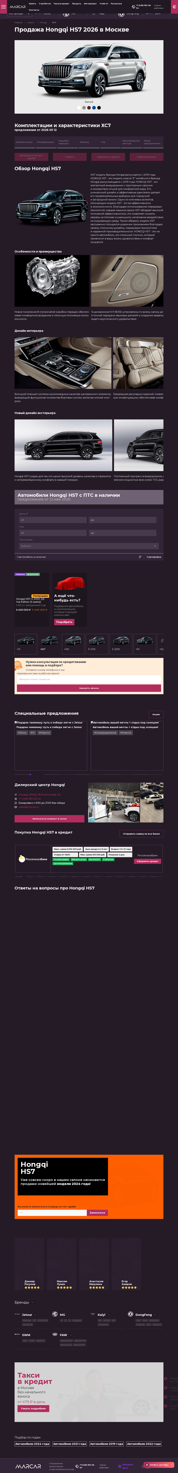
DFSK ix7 (157, 1231)
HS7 (49, 643)
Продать (76, 4)
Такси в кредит (61, 4)
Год (21, 526)
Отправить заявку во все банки (141, 806)
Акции (156, 714)
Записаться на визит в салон (49, 790)
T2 (34, 1227)
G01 (25, 1247)
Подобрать (64, 622)
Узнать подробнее (33, 1315)
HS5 (73, 643)
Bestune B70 (66, 1247)
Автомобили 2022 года (144, 1350)
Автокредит (90, 4)
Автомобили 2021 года (69, 1350)
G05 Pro (40, 1247)
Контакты (34, 10)
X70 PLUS (42, 1227)
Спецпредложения (26, 1397)
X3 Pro (107, 1227)
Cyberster (77, 1227)
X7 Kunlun (103, 1231)
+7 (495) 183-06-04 (141, 6)
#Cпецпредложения (114, 730)
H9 (137, 649)
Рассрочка (116, 4)
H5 (26, 643)
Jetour (27, 1221)
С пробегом (45, 4)
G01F (32, 1247)
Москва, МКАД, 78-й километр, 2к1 (40, 766)
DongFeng (143, 1221)
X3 (114, 1227)
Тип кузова (25, 539)
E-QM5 (121, 643)
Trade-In (103, 4)
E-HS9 (97, 643)
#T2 (42, 730)
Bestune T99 (79, 1251)
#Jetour (32, 730)
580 (148, 1231)
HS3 (159, 649)
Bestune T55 (66, 1251)
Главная (19, 22)
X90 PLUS (27, 1231)
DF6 (145, 1227)
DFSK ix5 (140, 1231)
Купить (32, 4)
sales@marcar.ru (29, 779)
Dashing (26, 1227)
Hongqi (43, 22)
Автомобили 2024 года (32, 1350)
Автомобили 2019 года (106, 1350)
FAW (63, 1241)
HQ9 (148, 649)
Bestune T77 (80, 1247)
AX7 (138, 1227)
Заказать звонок (89, 688)
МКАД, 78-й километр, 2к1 (133, 1389)
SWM (26, 1241)
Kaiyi (101, 1221)
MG (62, 1221)
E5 (100, 1227)
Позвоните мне (150, 1373)
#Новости (53, 730)
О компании (22, 1410)
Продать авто (125, 1373)
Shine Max (154, 1227)
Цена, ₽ (23, 513)
